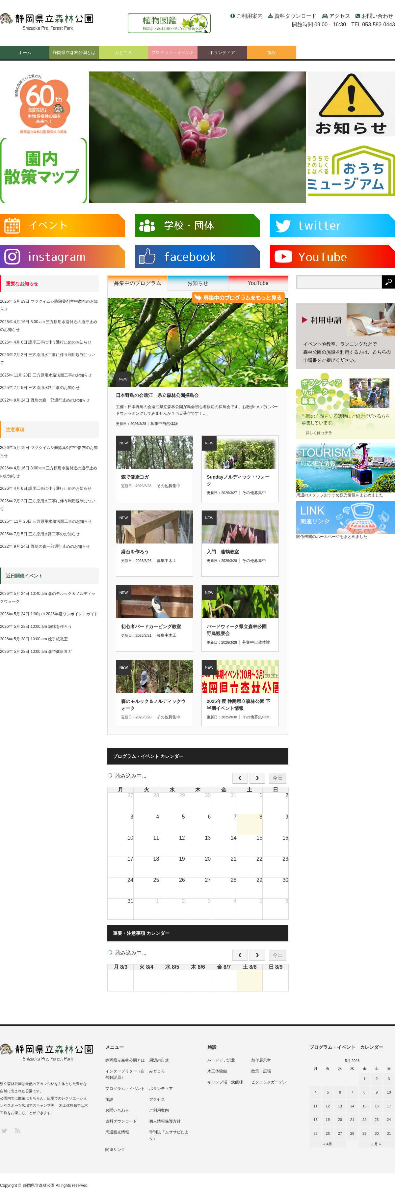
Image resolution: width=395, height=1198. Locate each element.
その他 (163, 486)
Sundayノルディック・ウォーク (238, 480)
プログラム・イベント (172, 52)
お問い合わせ (377, 16)
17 (389, 1106)
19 (328, 1120)
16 (377, 1106)
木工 (172, 560)
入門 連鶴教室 (223, 551)
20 (340, 1120)
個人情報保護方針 (165, 1121)
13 (340, 1106)
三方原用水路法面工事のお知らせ (62, 375)
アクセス (339, 16)
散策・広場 (261, 1071)
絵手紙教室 (58, 639)
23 (377, 1120)
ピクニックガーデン (269, 1082)
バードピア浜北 (221, 1060)
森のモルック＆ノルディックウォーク (153, 705)
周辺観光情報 (117, 1132)
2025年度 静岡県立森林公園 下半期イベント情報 (238, 705)
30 (377, 1133)
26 (328, 1133)
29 (364, 1133)
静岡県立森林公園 (39, 1185)
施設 (271, 52)
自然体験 (170, 423)
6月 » (376, 1144)
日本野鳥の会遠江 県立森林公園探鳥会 (157, 395)
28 (352, 1133)
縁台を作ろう (135, 551)
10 (389, 1092)
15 (364, 1106)
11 (315, 1106)
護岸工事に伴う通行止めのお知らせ (60, 342)
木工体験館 (217, 1071)
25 (315, 1133)
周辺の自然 (159, 1060)
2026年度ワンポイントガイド (72, 614)
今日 (278, 778)
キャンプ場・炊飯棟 (225, 1082)
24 (389, 1120)
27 (340, 1133)
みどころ (123, 52)
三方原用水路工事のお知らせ (54, 387)
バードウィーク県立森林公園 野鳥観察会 (239, 630)
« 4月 (328, 1144)
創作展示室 (261, 1060)
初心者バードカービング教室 (151, 626)
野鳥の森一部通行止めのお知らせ (60, 400)
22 (364, 1120)
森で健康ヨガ (135, 477)
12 (328, 1106)
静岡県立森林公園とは (74, 52)
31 (389, 1133)
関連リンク (115, 1149)
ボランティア (222, 52)
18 (315, 1120)
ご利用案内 (249, 16)
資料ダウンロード (296, 16)
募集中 (156, 423)
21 (352, 1120)
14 (352, 1106)
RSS (17, 1130)
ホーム (24, 52)
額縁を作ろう (60, 626)
